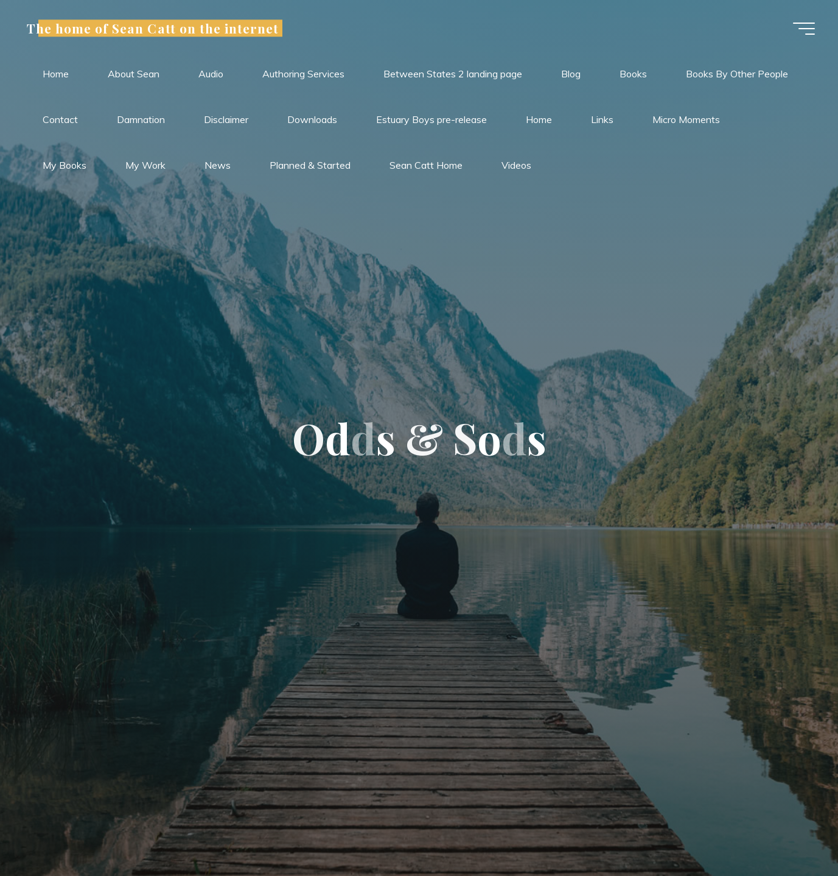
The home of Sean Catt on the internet (154, 28)
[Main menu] (803, 29)
